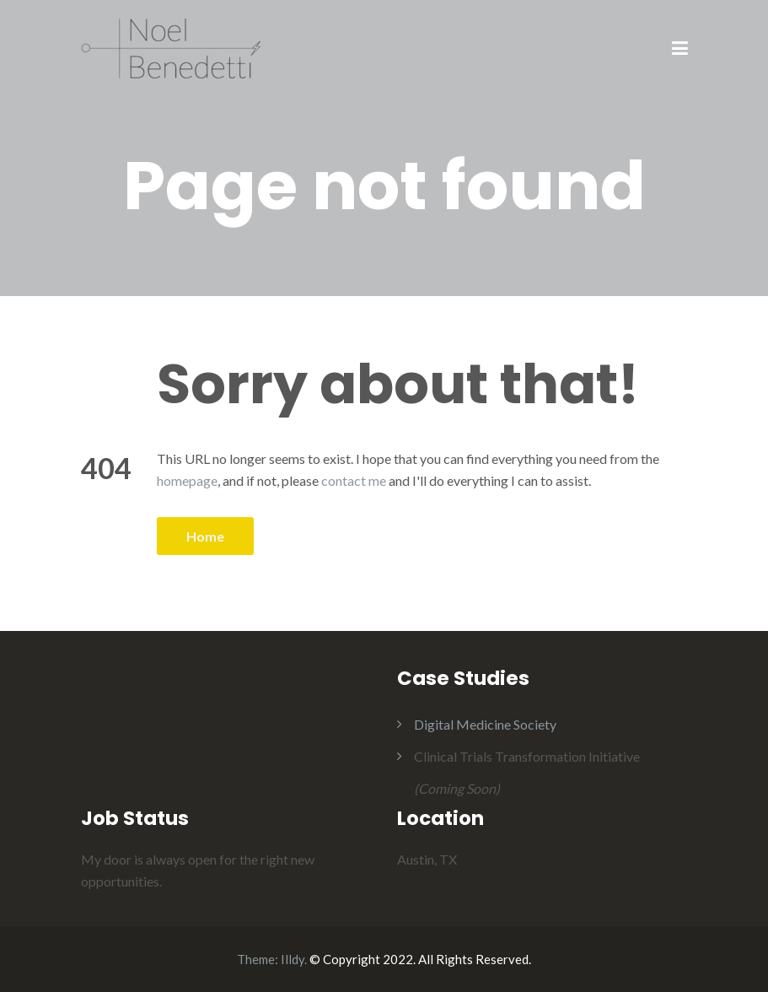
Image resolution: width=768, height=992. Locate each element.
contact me (353, 480)
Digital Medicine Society (485, 724)
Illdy (292, 959)
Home (205, 536)
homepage (187, 480)
